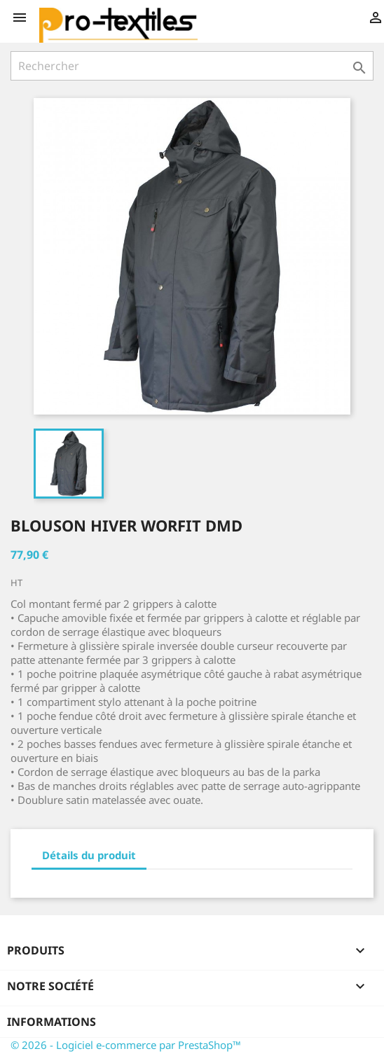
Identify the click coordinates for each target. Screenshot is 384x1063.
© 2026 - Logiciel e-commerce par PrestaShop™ (126, 1045)
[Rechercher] (192, 66)
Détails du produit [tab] (89, 855)
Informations (51, 1021)
